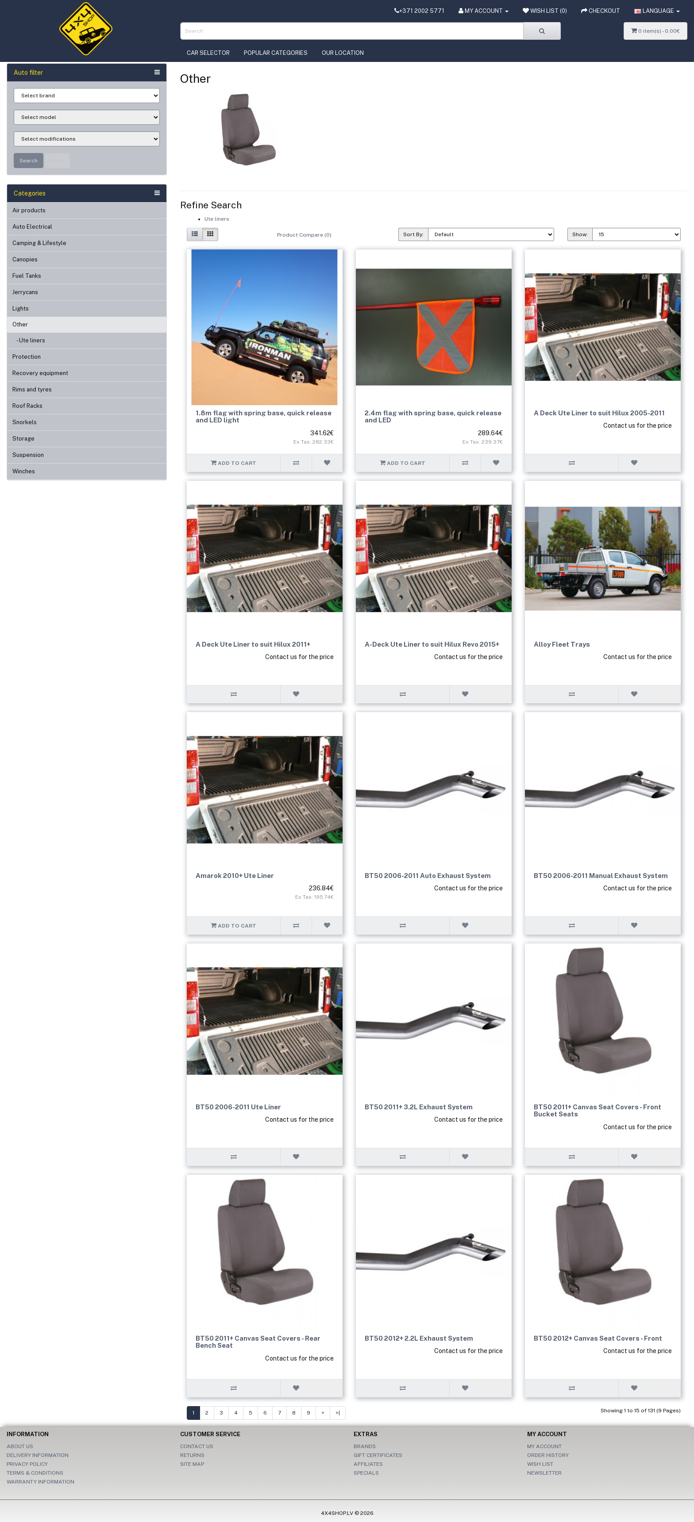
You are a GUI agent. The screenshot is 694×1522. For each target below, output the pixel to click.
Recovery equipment (40, 373)
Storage (23, 438)
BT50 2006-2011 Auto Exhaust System (428, 875)
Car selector (208, 53)
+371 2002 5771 (419, 11)
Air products (29, 210)
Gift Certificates (378, 1455)
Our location (343, 53)
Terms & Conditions (35, 1473)
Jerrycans (25, 292)
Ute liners (216, 219)
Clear (57, 160)
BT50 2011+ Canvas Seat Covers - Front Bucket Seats (597, 1110)
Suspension (28, 455)
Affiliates (368, 1464)
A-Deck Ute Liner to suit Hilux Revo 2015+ (432, 644)
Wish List (540, 1464)
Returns (192, 1455)
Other (20, 324)
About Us (20, 1446)
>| (337, 1413)
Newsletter (544, 1473)
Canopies (25, 259)
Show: (580, 234)
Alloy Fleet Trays (562, 644)
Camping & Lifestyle (39, 243)
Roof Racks (27, 406)
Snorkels (24, 422)
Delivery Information (38, 1455)
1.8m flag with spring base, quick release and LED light (264, 416)
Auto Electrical (32, 226)
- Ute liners (28, 340)
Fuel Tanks (26, 275)
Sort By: (413, 234)
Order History (548, 1455)
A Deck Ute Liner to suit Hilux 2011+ (253, 644)
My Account (544, 1446)
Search (28, 160)
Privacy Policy (27, 1464)
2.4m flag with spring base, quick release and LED (433, 416)
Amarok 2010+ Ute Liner (235, 875)
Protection (26, 356)
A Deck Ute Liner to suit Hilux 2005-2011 (599, 413)
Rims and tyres (32, 389)
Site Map (192, 1464)
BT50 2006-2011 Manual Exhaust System (601, 875)
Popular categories (276, 53)
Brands (365, 1446)
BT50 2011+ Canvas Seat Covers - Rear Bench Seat (258, 1341)
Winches (23, 471)
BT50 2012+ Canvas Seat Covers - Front (598, 1338)
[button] (657, 11)
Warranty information (40, 1482)
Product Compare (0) (304, 235)
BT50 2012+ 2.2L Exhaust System (419, 1338)
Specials (366, 1473)
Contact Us (196, 1446)
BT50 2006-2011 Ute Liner (238, 1107)
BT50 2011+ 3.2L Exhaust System (419, 1107)
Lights (20, 308)
